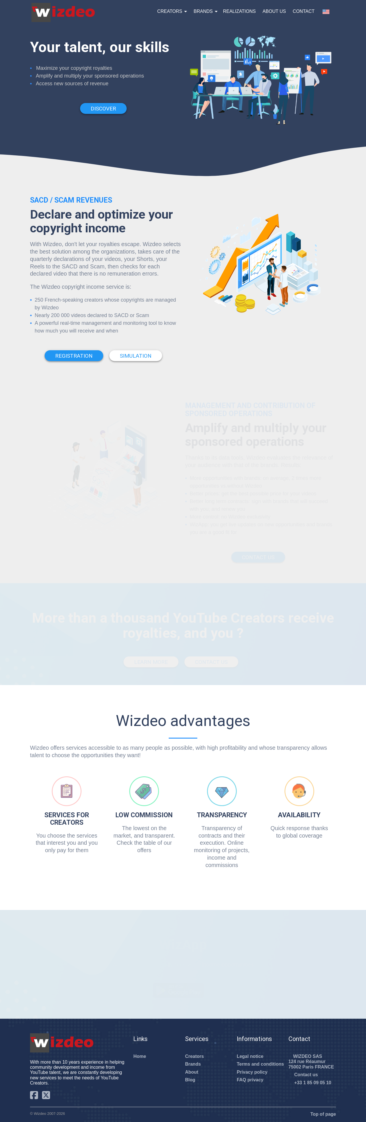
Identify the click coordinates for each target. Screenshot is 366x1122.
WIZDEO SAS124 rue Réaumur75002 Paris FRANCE (311, 1061)
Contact (304, 11)
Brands (203, 11)
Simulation (136, 356)
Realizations (239, 11)
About (191, 1072)
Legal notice (250, 1056)
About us (274, 11)
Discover (103, 108)
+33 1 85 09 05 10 (310, 1082)
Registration (74, 356)
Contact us (303, 1074)
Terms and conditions (260, 1064)
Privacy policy (252, 1072)
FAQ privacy (250, 1079)
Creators (169, 11)
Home (139, 1056)
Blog (190, 1079)
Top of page (321, 1114)
